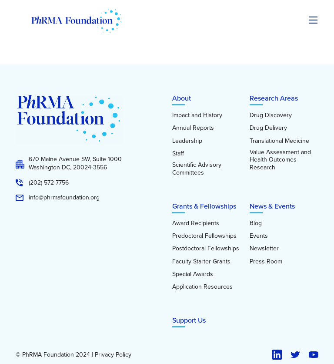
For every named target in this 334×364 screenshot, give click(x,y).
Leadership (187, 141)
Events (259, 236)
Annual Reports (193, 128)
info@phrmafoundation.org (64, 198)
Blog (256, 223)
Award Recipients (195, 223)
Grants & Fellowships (204, 206)
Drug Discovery (271, 115)
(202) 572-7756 (49, 183)
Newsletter (264, 249)
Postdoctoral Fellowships (205, 249)
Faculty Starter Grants (201, 262)
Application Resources (202, 287)
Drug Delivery (268, 128)
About (181, 98)
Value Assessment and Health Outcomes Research (280, 160)
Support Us (189, 320)
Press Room (266, 262)
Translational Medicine (279, 141)
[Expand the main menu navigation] (313, 20)
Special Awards (192, 274)
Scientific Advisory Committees (196, 168)
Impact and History (197, 115)
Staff (178, 154)
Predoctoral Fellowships (204, 236)
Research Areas (274, 98)
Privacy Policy (113, 355)
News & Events (272, 206)
